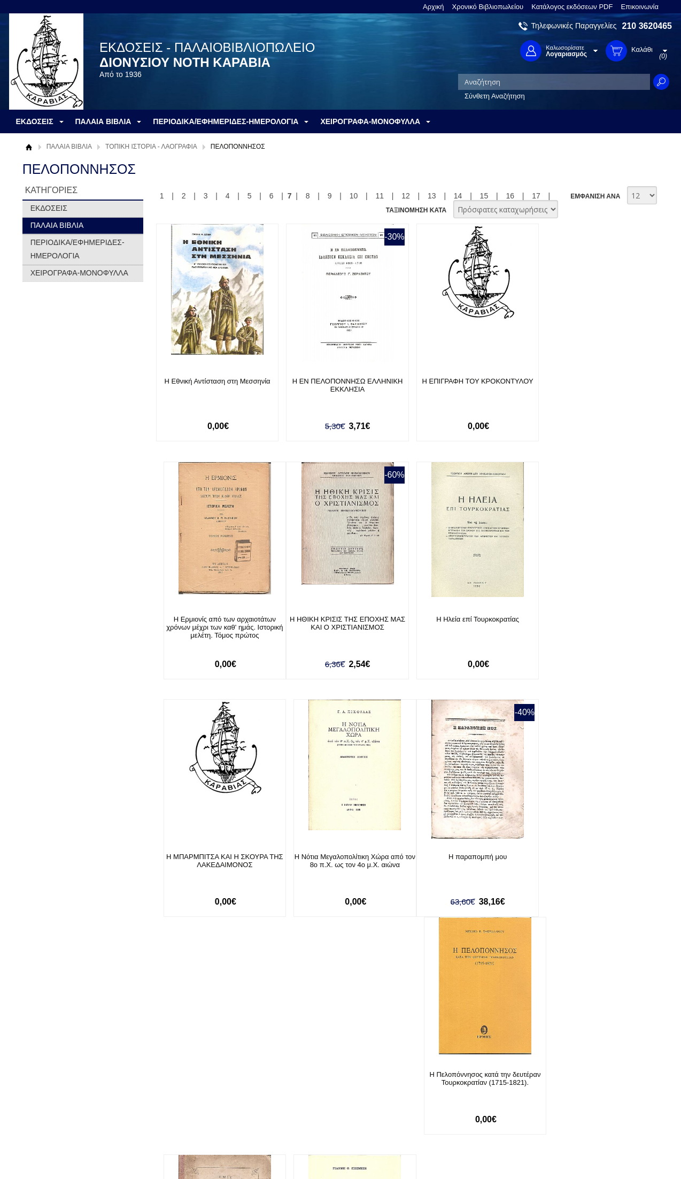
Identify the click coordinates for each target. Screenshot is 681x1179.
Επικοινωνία (640, 7)
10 (354, 196)
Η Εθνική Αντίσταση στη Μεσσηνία (214, 381)
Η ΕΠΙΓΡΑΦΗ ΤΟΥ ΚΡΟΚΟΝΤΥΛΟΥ (460, 381)
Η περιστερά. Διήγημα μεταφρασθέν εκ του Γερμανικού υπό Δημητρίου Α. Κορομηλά (460, 865)
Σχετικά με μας (51, 1063)
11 (379, 196)
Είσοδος (302, 1063)
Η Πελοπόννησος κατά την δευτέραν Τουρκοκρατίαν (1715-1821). (337, 861)
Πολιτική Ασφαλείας (189, 1107)
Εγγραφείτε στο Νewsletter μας (226, 1005)
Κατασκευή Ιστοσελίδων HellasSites (604, 1153)
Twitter (449, 1080)
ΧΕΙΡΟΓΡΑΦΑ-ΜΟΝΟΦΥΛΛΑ (79, 273)
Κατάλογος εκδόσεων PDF (572, 7)
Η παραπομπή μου (213, 857)
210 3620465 (647, 25)
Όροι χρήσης (49, 1079)
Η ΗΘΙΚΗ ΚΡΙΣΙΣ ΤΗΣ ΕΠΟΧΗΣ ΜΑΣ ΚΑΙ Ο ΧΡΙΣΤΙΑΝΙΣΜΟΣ (213, 623)
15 (484, 196)
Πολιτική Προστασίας (61, 1096)
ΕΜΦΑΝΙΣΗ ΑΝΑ (595, 196)
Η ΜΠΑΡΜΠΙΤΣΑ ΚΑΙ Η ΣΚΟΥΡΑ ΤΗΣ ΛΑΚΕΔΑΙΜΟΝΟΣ (460, 623)
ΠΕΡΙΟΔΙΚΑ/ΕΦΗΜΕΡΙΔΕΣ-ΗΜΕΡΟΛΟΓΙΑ (77, 249)
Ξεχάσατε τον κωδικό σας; (329, 1096)
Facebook (454, 1063)
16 (510, 196)
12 (405, 196)
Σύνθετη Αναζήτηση (495, 96)
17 (536, 196)
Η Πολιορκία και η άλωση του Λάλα (583, 857)
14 (458, 196)
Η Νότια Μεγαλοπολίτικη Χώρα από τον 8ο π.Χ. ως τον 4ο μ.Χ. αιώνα (583, 623)
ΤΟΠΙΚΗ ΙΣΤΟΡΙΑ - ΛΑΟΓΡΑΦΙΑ (151, 146)
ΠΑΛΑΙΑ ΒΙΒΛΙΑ (69, 146)
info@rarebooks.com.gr (585, 1114)
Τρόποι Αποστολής (188, 1090)
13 (432, 196)
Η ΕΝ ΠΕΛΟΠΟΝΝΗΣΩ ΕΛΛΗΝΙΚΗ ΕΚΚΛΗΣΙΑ (337, 385)
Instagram (454, 1097)
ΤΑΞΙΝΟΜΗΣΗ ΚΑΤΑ (416, 210)
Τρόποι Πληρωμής (187, 1073)
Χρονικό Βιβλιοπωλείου (488, 7)
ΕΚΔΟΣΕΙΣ (48, 208)
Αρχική (433, 7)
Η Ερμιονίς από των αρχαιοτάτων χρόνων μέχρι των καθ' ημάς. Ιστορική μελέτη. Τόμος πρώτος (583, 389)
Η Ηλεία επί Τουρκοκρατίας (337, 619)
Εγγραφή (303, 1079)
